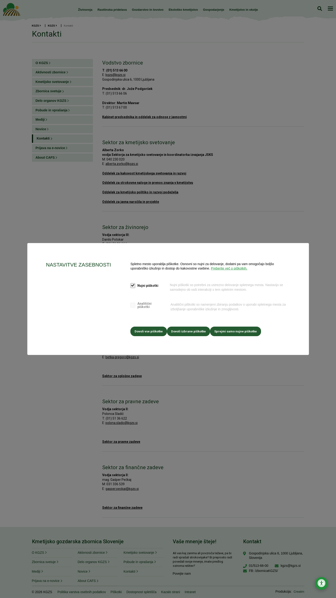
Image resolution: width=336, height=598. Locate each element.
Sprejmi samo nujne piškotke (240, 330)
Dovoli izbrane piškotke (190, 330)
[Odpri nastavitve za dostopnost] (321, 583)
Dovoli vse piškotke (149, 330)
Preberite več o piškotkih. (229, 269)
